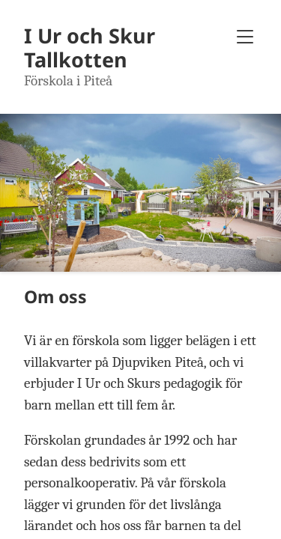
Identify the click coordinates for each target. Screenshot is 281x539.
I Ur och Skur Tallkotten (89, 47)
